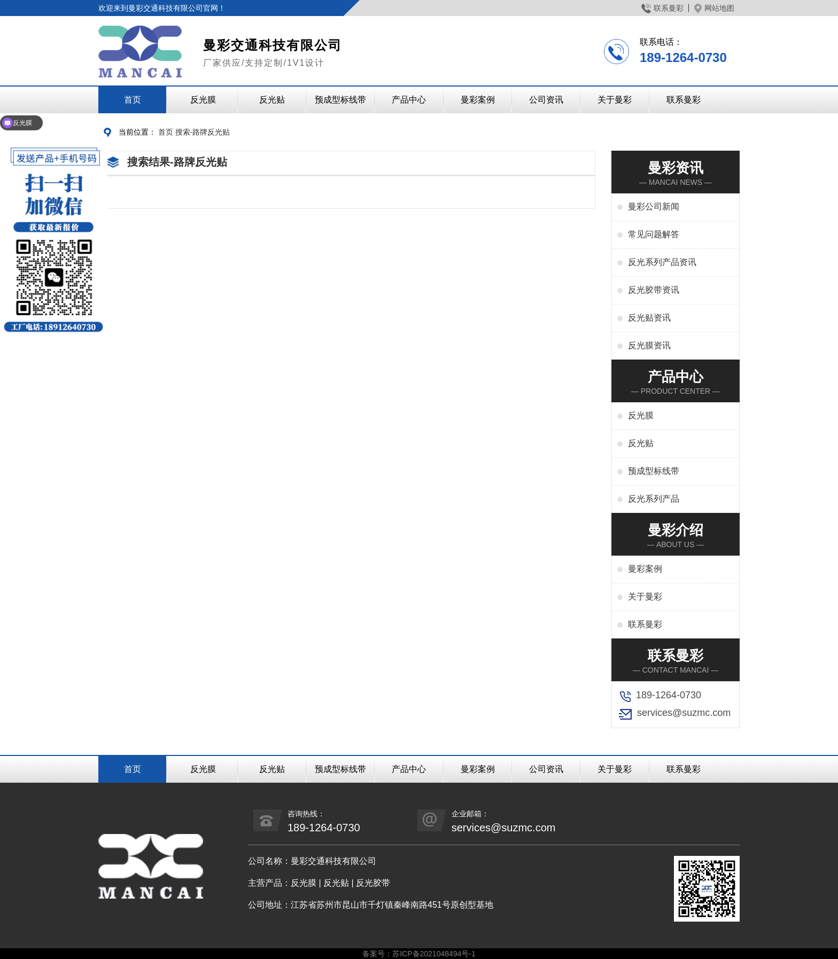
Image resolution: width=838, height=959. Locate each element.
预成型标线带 (340, 99)
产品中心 (409, 99)
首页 (132, 99)
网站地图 (714, 8)
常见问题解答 (653, 234)
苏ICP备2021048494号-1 (434, 953)
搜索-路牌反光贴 (202, 132)
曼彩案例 (478, 99)
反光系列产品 (653, 498)
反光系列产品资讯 (662, 262)
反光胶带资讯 (653, 289)
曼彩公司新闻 (653, 206)
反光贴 (272, 99)
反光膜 (203, 99)
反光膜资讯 (649, 345)
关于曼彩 (615, 99)
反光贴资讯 (649, 317)
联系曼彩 (662, 8)
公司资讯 (546, 99)
